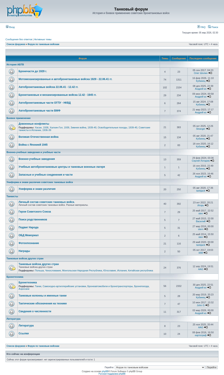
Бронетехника (15, 277)
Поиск (213, 27)
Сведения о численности (35, 311)
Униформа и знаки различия (37, 188)
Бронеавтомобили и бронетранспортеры (110, 286)
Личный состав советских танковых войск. (47, 202)
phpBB (105, 371)
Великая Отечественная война (38, 136)
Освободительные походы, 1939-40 (117, 127)
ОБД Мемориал (28, 235)
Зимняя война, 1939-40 (83, 127)
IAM (201, 252)
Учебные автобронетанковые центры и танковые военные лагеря (62, 166)
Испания (122, 270)
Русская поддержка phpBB (111, 374)
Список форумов (16, 44)
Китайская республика (140, 270)
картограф (200, 335)
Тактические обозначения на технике (43, 303)
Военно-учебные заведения (37, 158)
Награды (24, 251)
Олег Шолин (201, 73)
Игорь (201, 205)
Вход (10, 27)
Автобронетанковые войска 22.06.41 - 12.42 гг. (48, 87)
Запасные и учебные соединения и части (46, 174)
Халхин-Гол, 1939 (59, 127)
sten (200, 213)
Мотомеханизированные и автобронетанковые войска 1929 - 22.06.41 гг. (65, 79)
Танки (38, 286)
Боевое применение (19, 118)
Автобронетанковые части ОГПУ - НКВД (45, 102)
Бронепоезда (141, 286)
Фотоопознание (29, 243)
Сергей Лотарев (201, 160)
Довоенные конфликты (34, 123)
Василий (201, 221)
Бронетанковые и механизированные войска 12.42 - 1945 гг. (57, 94)
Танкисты (12, 196)
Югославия (109, 270)
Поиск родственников (33, 219)
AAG (200, 269)
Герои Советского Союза (35, 211)
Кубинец (200, 81)
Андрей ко (200, 88)
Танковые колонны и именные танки (42, 295)
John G (201, 305)
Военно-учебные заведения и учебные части (33, 152)
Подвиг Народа (28, 227)
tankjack (200, 190)
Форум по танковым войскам (43, 44)
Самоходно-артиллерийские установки (64, 286)
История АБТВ (15, 64)
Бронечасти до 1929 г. (33, 71)
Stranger (200, 128)
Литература (13, 318)
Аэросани (24, 289)
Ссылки (24, 333)
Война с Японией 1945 (33, 144)
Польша (39, 270)
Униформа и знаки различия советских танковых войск (40, 182)
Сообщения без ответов (18, 39)
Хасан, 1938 (41, 127)
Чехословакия (53, 270)
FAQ (201, 27)
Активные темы (42, 39)
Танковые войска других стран (25, 258)
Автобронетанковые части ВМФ (39, 110)
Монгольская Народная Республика (82, 270)
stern (200, 229)
